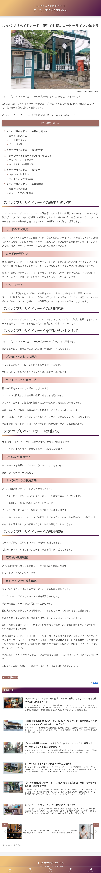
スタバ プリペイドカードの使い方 (24, 171)
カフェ (6, 679)
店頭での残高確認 (18, 190)
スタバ (14, 679)
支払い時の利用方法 (19, 175)
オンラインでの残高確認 (21, 195)
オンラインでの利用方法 (21, 180)
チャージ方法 (16, 145)
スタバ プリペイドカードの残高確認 (25, 186)
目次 (48, 123)
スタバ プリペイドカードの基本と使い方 (27, 131)
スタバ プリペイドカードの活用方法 (25, 150)
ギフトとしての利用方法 (21, 165)
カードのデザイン (18, 140)
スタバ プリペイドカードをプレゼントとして (29, 156)
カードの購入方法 (18, 136)
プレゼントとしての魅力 (21, 161)
